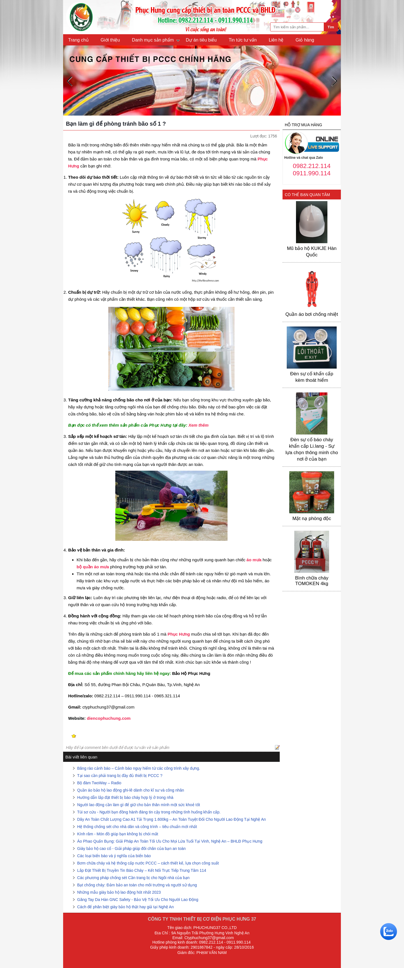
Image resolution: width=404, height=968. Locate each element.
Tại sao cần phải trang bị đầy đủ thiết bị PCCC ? (119, 775)
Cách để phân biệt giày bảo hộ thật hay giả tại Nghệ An (125, 907)
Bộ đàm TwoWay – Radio (99, 783)
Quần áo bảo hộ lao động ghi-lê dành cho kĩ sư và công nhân (130, 790)
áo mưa (254, 559)
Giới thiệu (110, 40)
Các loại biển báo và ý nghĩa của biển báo (114, 856)
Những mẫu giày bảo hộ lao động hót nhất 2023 (119, 892)
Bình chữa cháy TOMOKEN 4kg (312, 580)
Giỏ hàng (304, 40)
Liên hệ (276, 40)
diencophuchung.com (108, 718)
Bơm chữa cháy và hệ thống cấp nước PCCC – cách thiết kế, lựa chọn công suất (148, 863)
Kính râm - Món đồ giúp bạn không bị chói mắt (117, 834)
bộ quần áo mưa (93, 566)
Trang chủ (78, 40)
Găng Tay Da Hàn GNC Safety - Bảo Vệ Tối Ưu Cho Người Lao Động (137, 899)
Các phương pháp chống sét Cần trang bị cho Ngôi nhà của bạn (133, 877)
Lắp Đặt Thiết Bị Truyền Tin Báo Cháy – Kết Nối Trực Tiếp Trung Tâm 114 (141, 870)
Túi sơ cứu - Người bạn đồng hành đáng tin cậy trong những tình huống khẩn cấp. (149, 812)
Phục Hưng (178, 634)
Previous (69, 81)
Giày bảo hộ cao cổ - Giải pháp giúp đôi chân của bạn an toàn (131, 848)
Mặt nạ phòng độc (311, 518)
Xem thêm (199, 425)
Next (334, 81)
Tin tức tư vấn (243, 40)
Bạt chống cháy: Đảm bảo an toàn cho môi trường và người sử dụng (137, 885)
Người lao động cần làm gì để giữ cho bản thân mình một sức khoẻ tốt (138, 805)
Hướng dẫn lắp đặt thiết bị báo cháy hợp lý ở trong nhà (125, 797)
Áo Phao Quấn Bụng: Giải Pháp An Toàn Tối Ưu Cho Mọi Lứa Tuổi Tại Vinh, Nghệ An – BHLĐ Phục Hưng (169, 841)
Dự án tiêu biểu (201, 40)
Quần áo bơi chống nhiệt (311, 314)
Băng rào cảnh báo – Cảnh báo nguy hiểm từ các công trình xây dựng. (138, 768)
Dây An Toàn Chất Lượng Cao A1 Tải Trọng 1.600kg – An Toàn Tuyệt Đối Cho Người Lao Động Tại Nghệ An (171, 819)
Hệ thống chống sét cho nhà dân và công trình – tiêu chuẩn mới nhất (137, 826)
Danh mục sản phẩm (153, 40)
